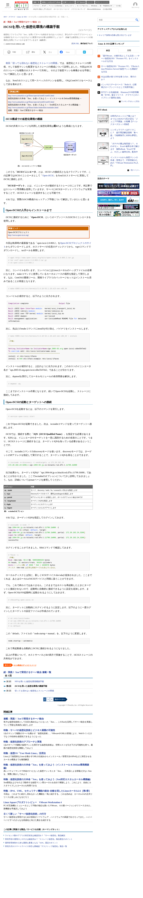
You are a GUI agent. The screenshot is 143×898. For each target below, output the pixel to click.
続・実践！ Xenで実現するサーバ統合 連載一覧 (27, 672)
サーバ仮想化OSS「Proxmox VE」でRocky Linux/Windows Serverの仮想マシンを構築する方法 (120, 69)
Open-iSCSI (47, 175)
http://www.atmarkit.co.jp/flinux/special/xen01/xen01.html (31, 96)
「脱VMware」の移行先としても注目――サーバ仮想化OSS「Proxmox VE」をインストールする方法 (120, 58)
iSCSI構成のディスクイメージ (25, 665)
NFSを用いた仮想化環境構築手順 (29, 681)
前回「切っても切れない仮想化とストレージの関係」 (33, 63)
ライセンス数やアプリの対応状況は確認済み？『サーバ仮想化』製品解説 (35, 835)
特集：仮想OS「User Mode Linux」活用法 (25, 753)
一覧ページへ (134, 170)
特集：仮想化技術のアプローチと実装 (23, 742)
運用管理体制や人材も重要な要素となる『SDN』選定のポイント (31, 843)
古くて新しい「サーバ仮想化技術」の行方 (25, 814)
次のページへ (60, 699)
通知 (33, 52)
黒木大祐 (75, 43)
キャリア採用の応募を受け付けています (115, 35)
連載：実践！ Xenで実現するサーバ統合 (24, 719)
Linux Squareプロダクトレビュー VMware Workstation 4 (33, 802)
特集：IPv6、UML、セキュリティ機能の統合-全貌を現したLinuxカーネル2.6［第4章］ (47, 791)
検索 (137, 20)
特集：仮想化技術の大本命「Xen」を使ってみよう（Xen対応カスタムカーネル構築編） (48, 779)
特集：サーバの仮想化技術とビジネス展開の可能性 (29, 730)
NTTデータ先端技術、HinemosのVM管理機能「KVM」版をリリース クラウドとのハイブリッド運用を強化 (120, 95)
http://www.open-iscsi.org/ (18, 235)
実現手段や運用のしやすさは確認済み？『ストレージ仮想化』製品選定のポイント (38, 839)
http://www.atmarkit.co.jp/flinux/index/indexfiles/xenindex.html (33, 108)
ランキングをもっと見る (130, 101)
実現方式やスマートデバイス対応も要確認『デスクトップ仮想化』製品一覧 (36, 846)
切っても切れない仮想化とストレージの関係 (34, 691)
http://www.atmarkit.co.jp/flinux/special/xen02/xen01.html (31, 102)
